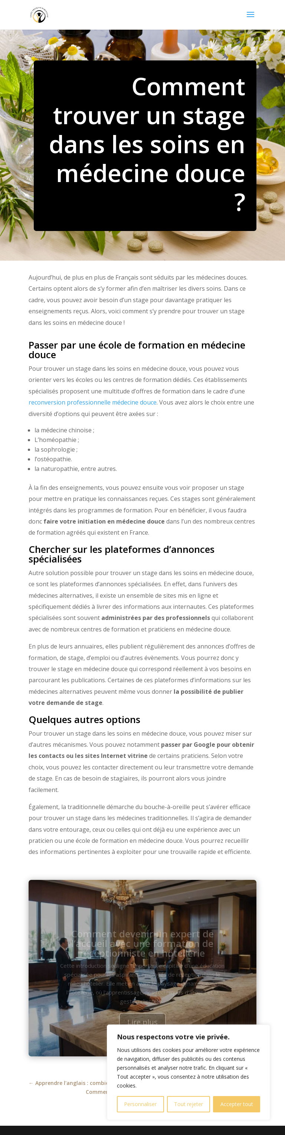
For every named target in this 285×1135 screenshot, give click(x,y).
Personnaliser (140, 1104)
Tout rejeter (188, 1104)
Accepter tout (236, 1104)
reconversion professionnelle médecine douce (93, 402)
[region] (188, 1072)
